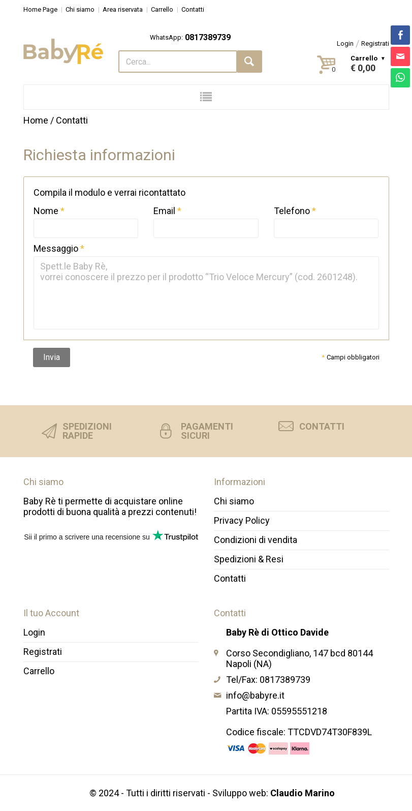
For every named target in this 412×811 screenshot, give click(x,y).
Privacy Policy (242, 520)
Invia (51, 357)
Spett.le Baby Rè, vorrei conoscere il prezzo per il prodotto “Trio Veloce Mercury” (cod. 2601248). (206, 292)
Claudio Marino (302, 793)
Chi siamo (80, 9)
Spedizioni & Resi (248, 559)
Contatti (192, 9)
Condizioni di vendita (255, 539)
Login (345, 43)
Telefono (292, 210)
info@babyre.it (255, 695)
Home (35, 120)
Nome (46, 210)
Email (164, 210)
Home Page (40, 9)
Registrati (375, 43)
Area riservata (123, 9)
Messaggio (56, 248)
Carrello (162, 9)
